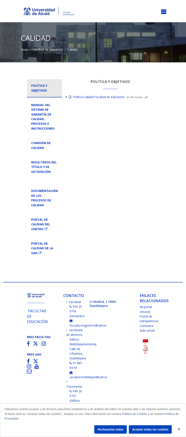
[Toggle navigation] (163, 12)
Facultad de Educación (48, 49)
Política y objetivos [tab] (39, 88)
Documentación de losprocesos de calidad (44, 198)
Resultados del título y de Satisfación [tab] (44, 167)
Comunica (146, 326)
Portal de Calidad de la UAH (42, 248)
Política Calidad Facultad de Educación (97, 97)
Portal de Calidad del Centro (40, 224)
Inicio (24, 49)
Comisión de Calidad (41, 145)
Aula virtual (147, 330)
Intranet (145, 312)
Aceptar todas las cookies (150, 429)
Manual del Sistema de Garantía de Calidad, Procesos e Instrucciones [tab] (43, 116)
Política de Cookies (134, 414)
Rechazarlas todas (110, 429)
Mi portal (146, 307)
